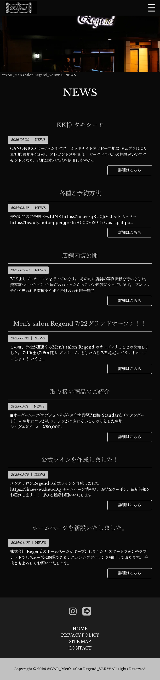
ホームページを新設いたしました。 (80, 528)
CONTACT (80, 648)
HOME (80, 628)
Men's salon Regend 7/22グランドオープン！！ (80, 323)
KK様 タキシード (80, 125)
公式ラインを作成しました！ (80, 460)
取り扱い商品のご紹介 (80, 392)
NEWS (40, 140)
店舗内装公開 (80, 255)
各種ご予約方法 (80, 193)
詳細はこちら (129, 170)
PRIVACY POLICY (80, 635)
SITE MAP (80, 641)
